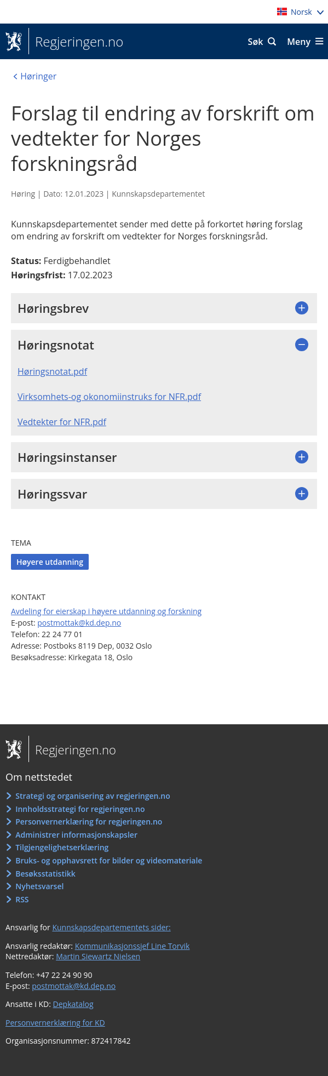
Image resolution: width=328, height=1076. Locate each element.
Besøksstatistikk (45, 873)
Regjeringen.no (75, 41)
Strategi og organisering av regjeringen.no (92, 796)
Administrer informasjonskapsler (76, 834)
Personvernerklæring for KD (55, 1022)
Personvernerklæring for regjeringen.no (88, 821)
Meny (298, 42)
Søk (255, 42)
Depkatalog (73, 1004)
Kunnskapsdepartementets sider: (111, 927)
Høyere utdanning (49, 562)
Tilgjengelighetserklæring (61, 847)
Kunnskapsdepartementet (158, 193)
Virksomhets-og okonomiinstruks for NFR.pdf (109, 397)
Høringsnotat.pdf (52, 371)
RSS (21, 899)
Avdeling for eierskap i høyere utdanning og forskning (106, 611)
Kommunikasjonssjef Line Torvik (132, 946)
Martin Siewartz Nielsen (98, 956)
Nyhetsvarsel (39, 886)
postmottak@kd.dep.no (79, 622)
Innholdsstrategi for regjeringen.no (80, 809)
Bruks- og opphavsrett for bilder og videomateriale (108, 860)
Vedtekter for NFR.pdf (62, 422)
